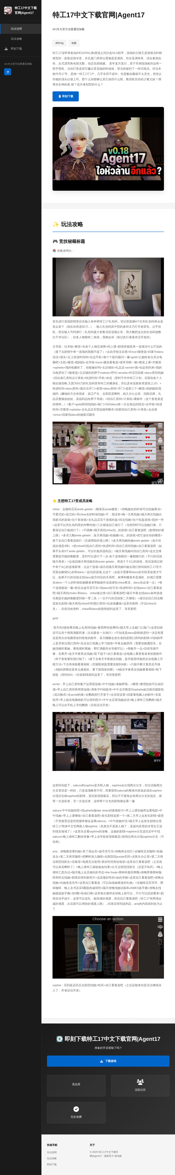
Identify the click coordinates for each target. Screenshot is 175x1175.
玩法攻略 (52, 1158)
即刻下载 (52, 1164)
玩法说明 (52, 1152)
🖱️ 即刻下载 (65, 96)
